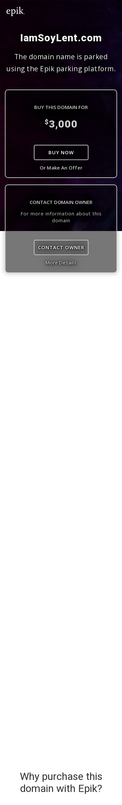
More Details (61, 263)
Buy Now (61, 152)
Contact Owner (61, 247)
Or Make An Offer (61, 168)
